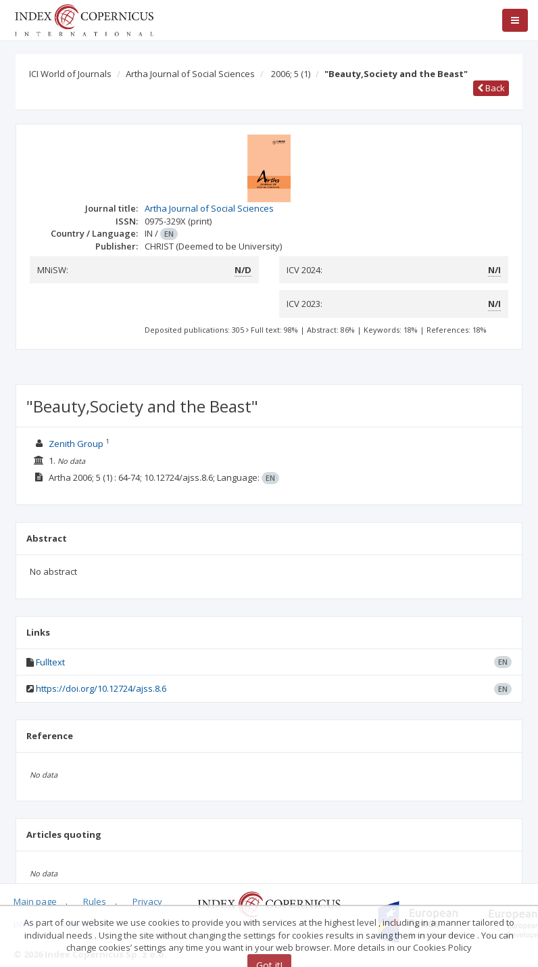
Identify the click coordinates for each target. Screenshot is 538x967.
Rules (94, 901)
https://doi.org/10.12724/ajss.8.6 (101, 688)
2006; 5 (290, 74)
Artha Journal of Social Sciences (190, 74)
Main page (35, 901)
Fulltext (50, 662)
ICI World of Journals (70, 74)
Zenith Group (76, 444)
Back (491, 88)
